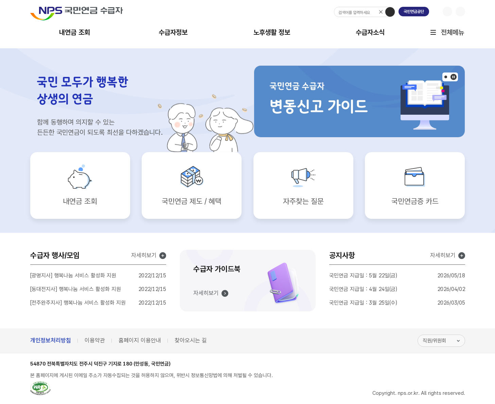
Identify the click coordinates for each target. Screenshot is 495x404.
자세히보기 (144, 255)
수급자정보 (173, 32)
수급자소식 (370, 32)
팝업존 (453, 77)
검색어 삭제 (381, 12)
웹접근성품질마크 (40, 388)
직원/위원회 (434, 341)
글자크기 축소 (460, 11)
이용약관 (95, 340)
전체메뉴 (452, 36)
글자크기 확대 (447, 11)
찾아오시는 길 (191, 340)
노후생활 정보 (271, 32)
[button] (445, 77)
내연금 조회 (74, 32)
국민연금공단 (414, 11)
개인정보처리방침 (50, 340)
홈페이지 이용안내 (140, 340)
